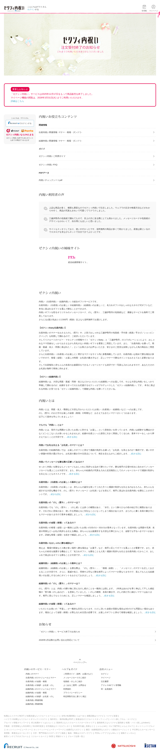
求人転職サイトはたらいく (42, 723)
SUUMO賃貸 (37, 726)
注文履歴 (105, 681)
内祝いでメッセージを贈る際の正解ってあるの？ (61, 462)
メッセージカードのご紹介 (74, 678)
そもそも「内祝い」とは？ (51, 425)
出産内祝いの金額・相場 (36, 681)
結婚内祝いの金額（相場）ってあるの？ (57, 604)
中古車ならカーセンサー (142, 730)
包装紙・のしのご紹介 (72, 681)
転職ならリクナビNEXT (14, 716)
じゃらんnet (101, 726)
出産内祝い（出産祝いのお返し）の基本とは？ (60, 482)
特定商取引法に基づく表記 (74, 696)
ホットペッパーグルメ (145, 726)
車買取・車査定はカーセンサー (17, 733)
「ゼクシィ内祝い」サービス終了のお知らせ (59, 631)
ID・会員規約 (106, 689)
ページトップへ (80, 662)
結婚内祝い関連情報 (34, 704)
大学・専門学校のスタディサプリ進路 (49, 733)
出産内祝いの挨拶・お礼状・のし (40, 685)
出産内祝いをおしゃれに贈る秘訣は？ (56, 543)
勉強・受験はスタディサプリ (80, 733)
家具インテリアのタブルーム (16, 736)
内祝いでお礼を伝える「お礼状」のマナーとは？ (61, 445)
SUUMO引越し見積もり (83, 726)
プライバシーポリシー (72, 693)
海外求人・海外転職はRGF (61, 719)
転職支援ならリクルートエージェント (43, 716)
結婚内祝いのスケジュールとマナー (41, 689)
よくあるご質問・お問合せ (74, 685)
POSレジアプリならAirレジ (106, 733)
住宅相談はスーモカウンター (58, 726)
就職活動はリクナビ (95, 716)
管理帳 (144, 11)
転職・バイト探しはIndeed (137, 723)
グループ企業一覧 (75, 736)
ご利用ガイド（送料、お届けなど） (78, 674)
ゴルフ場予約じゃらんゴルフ (120, 726)
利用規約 (67, 689)
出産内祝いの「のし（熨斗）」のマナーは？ (59, 502)
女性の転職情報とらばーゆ (72, 716)
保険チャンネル (127, 733)
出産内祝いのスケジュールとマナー (41, 678)
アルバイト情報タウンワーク (16, 723)
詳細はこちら (17, 101)
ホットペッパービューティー (18, 730)
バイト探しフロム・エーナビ (122, 719)
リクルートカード (38, 736)
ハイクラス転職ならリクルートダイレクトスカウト (26, 719)
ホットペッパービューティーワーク (49, 730)
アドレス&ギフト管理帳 (111, 685)
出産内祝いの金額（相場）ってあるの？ (57, 522)
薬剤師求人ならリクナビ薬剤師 (110, 723)
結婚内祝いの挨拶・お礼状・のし (40, 696)
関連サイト (60, 736)
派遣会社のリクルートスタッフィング (92, 719)
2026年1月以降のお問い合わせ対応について (59, 640)
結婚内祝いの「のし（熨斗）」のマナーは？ (59, 583)
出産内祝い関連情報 (34, 700)
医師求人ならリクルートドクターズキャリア (75, 723)
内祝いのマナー (32, 674)
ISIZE (51, 736)
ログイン (31, 9)
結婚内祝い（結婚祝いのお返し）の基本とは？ (60, 563)
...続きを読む (72, 437)
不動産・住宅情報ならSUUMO (17, 726)
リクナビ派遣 (112, 716)
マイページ (105, 678)
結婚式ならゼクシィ (74, 730)
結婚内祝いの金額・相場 (36, 693)
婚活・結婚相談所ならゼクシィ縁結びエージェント (108, 730)
